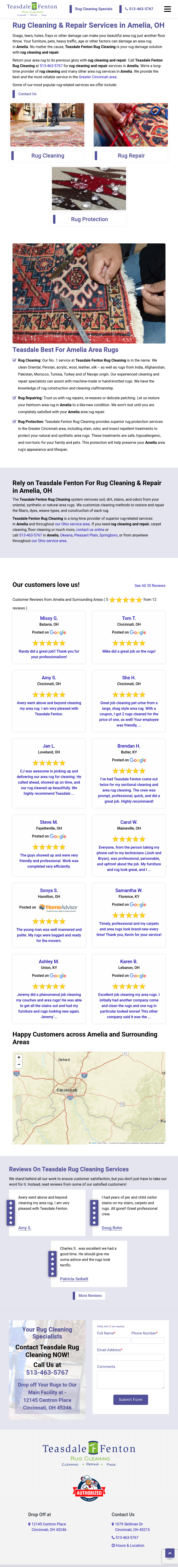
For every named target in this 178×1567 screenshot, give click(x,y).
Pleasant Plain (86, 535)
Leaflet (92, 1143)
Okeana (66, 535)
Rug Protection (89, 219)
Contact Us (27, 94)
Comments (106, 1366)
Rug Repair (131, 155)
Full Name (106, 1333)
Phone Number (144, 1333)
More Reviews (90, 1295)
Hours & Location (128, 1545)
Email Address (109, 1350)
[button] (18, 1057)
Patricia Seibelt (74, 1278)
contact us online (90, 529)
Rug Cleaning (47, 155)
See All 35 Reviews (150, 585)
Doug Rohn (112, 1227)
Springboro (108, 535)
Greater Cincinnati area (98, 77)
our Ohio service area (72, 524)
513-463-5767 (139, 9)
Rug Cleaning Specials (94, 9)
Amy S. (25, 1227)
